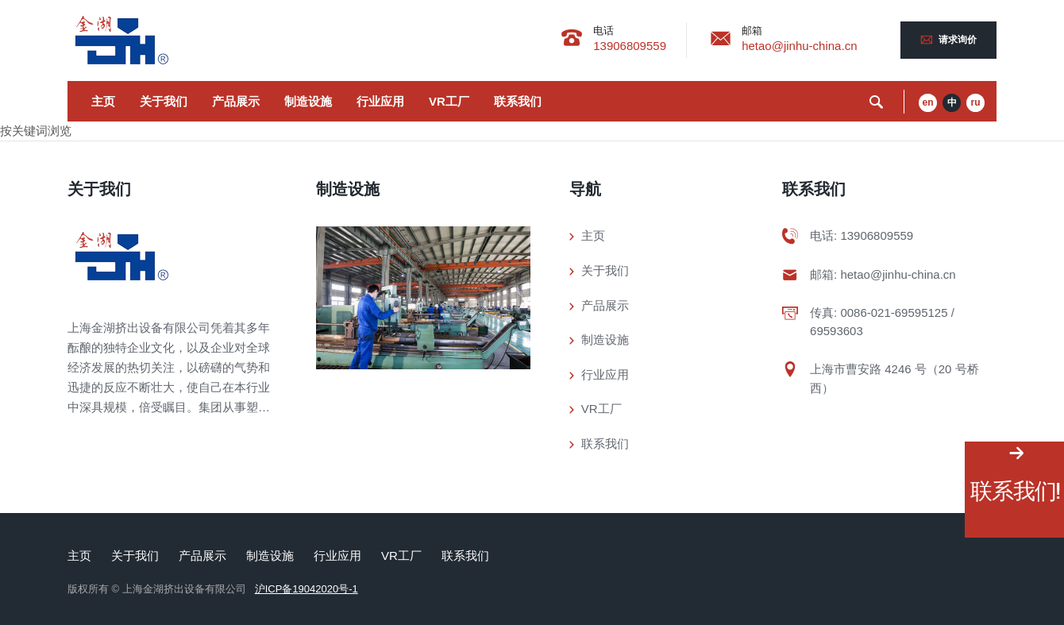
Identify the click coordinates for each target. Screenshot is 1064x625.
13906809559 (629, 45)
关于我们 (163, 101)
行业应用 (380, 101)
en (927, 102)
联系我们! (1014, 491)
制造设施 (308, 101)
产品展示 (236, 101)
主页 (103, 101)
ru (976, 102)
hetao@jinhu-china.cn (799, 45)
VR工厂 (449, 101)
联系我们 (518, 101)
